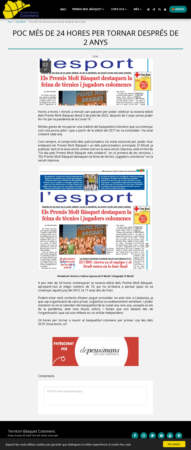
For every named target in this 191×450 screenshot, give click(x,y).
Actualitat (20, 21)
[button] (88, 9)
